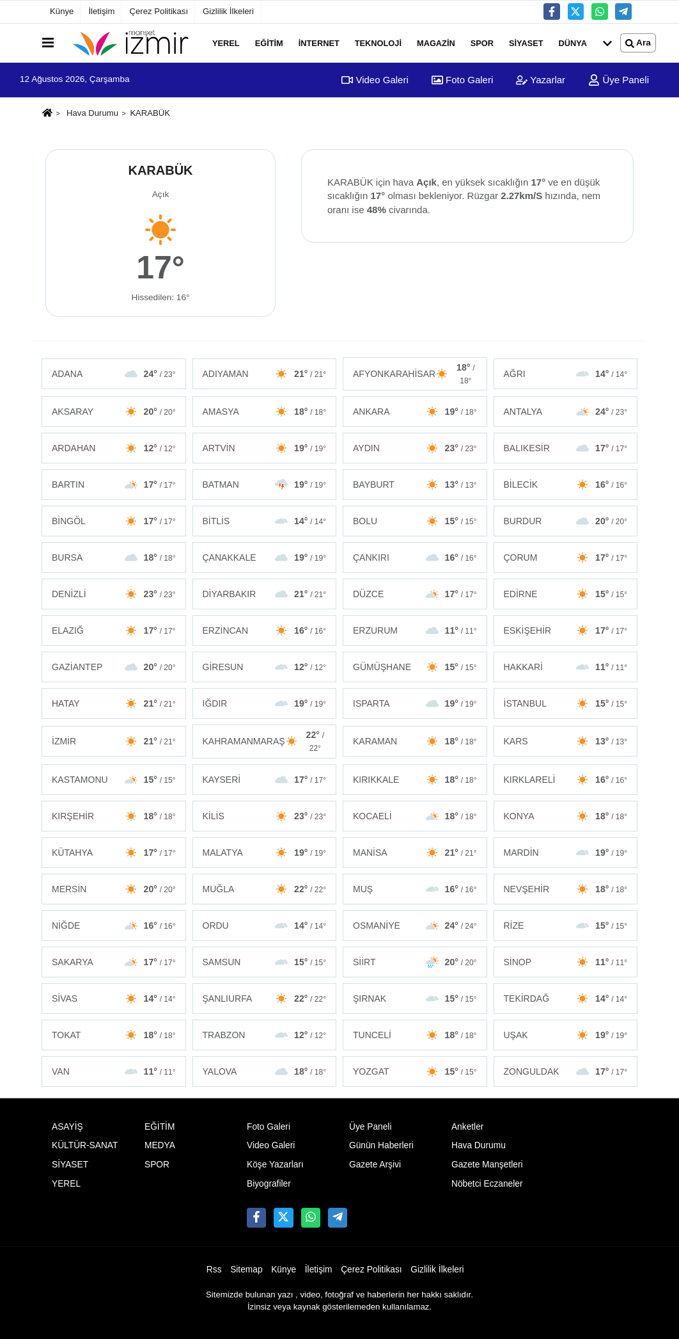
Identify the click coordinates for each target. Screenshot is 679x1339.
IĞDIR (265, 703)
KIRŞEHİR (114, 816)
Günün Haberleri (381, 1145)
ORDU (265, 925)
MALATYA (265, 852)
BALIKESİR (566, 448)
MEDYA (159, 1145)
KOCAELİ (415, 816)
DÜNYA (573, 42)
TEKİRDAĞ (566, 998)
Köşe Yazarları (275, 1164)
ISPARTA (415, 703)
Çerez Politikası (158, 11)
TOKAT (114, 1035)
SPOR (482, 42)
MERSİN (114, 889)
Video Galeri (374, 79)
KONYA (566, 816)
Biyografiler (269, 1184)
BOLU (415, 521)
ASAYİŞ (67, 1127)
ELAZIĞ (114, 630)
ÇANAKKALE (265, 557)
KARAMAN (415, 741)
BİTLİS (265, 521)
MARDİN (566, 852)
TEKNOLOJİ (378, 42)
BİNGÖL (114, 521)
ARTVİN (265, 448)
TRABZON (265, 1035)
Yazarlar (540, 79)
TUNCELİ (415, 1035)
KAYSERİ (265, 779)
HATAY (114, 703)
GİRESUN (265, 667)
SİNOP (566, 962)
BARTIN (114, 484)
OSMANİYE (415, 925)
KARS (566, 741)
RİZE (566, 925)
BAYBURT (415, 484)
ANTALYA (566, 411)
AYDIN (415, 448)
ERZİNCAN (265, 630)
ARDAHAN (114, 448)
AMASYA (265, 411)
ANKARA (415, 411)
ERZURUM (415, 630)
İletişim (101, 11)
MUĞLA (265, 889)
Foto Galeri (462, 79)
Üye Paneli (618, 79)
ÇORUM (566, 557)
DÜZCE (415, 594)
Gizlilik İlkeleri (228, 11)
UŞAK (566, 1035)
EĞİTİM (269, 42)
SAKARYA (114, 962)
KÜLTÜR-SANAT (85, 1145)
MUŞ (415, 889)
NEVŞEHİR (566, 889)
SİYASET (526, 42)
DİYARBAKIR (265, 594)
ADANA (114, 373)
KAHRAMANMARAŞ (265, 741)
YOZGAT (415, 1071)
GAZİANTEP (114, 667)
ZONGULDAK (566, 1071)
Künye (62, 11)
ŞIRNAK (415, 998)
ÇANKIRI (415, 557)
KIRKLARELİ (566, 779)
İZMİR (114, 741)
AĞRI (566, 373)
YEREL (226, 42)
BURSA (114, 557)
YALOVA (265, 1071)
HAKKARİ (566, 667)
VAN (114, 1071)
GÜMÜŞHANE (415, 667)
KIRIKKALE (415, 779)
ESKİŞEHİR (566, 630)
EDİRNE (566, 594)
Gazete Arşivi (375, 1164)
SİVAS (114, 998)
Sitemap (246, 1269)
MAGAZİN (436, 42)
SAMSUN (265, 962)
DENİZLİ (114, 594)
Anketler (467, 1127)
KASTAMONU (114, 779)
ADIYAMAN (265, 373)
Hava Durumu (92, 113)
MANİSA (415, 852)
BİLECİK (566, 484)
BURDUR (566, 521)
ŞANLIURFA (265, 998)
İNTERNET (319, 42)
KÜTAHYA (114, 852)
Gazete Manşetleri (487, 1164)
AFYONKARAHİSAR (415, 374)
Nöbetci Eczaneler (487, 1184)
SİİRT (415, 962)
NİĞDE (114, 925)
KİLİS (265, 816)
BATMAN (265, 484)
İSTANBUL (566, 703)
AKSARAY (114, 411)
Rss (214, 1269)
